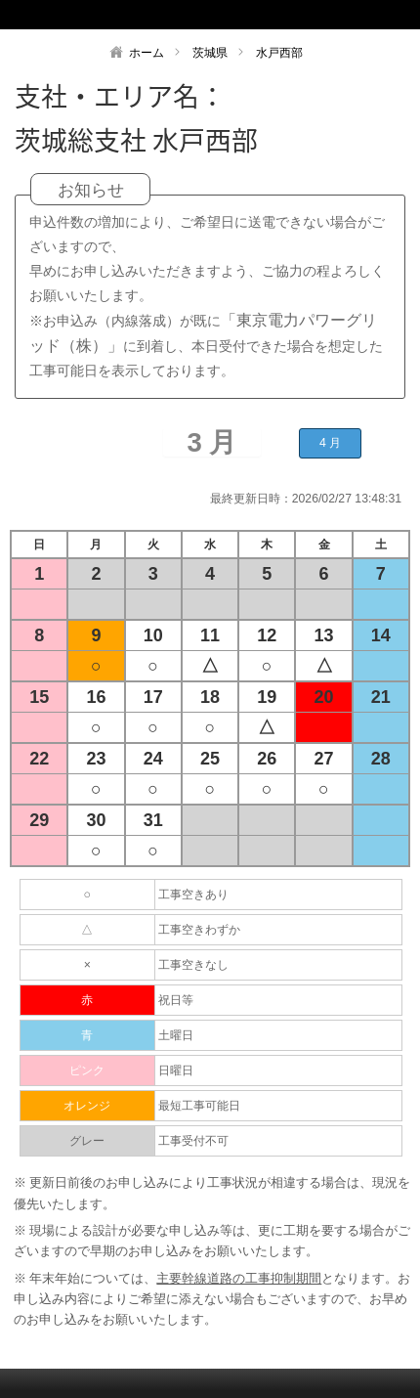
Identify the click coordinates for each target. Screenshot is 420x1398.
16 (95, 697)
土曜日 (175, 1035)
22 (39, 758)
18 (210, 697)
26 (266, 758)
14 (381, 635)
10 (153, 635)
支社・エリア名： (120, 95)
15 (39, 697)
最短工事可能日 (199, 1106)
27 (324, 758)
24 (153, 758)
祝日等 (175, 1000)
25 (210, 758)
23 (95, 758)
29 (39, 820)
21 (381, 697)
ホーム (146, 53)
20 (324, 697)
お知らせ (91, 190)
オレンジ (86, 1106)
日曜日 (175, 1070)
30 (95, 820)
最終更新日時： (251, 498)
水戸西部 (279, 53)
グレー (87, 1141)
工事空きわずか (199, 930)
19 (266, 697)
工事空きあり (193, 894)
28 (381, 758)
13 (324, 635)
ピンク (87, 1070)
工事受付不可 (193, 1141)
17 (153, 697)
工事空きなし (193, 965)
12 (266, 635)
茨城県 (210, 53)
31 (153, 820)
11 (210, 635)
